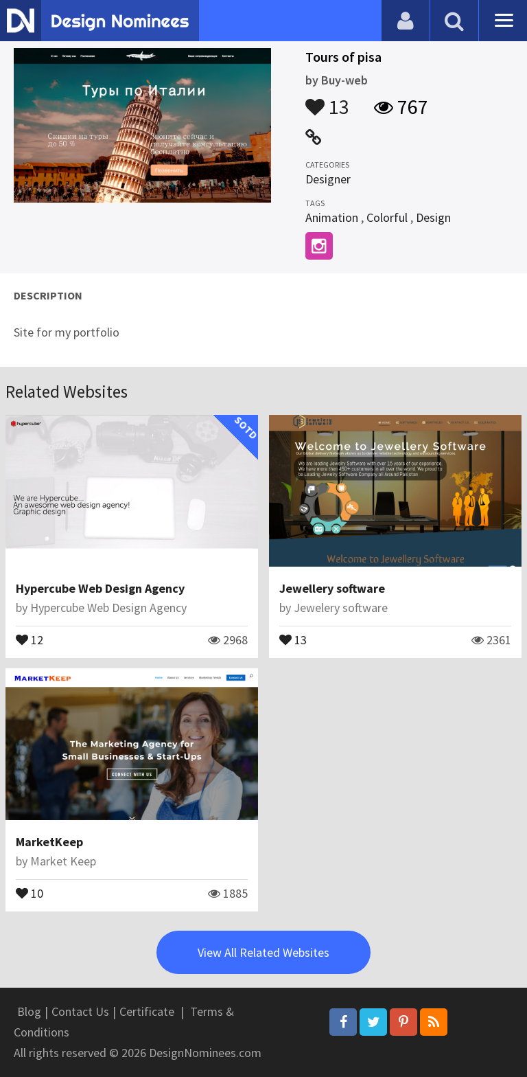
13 (327, 100)
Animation (331, 217)
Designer (328, 179)
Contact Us (80, 1011)
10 (29, 892)
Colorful (387, 217)
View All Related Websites (263, 952)
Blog (29, 1011)
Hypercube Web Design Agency (100, 588)
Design (433, 217)
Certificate (146, 1011)
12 (29, 639)
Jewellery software (332, 588)
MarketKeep (49, 842)
